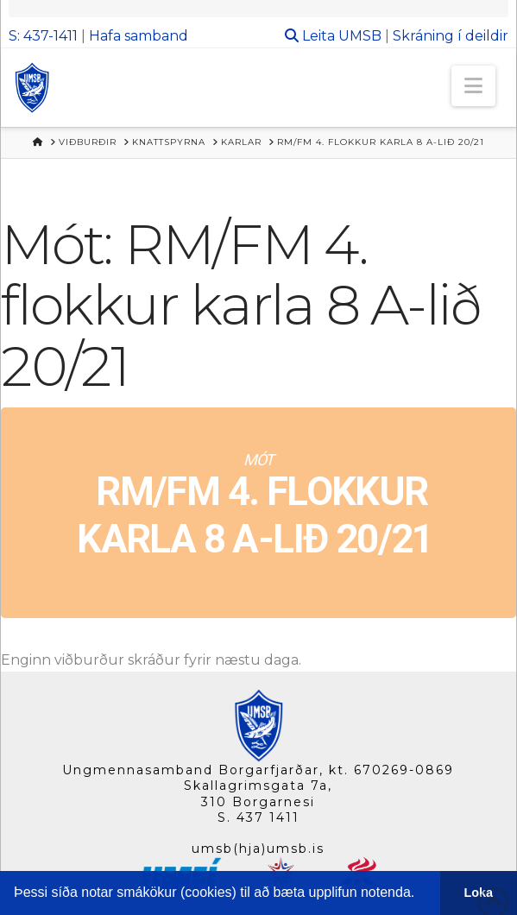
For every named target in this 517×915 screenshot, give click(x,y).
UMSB (359, 36)
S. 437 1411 (258, 817)
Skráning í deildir (450, 36)
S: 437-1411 (43, 36)
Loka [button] (479, 892)
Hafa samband (138, 36)
